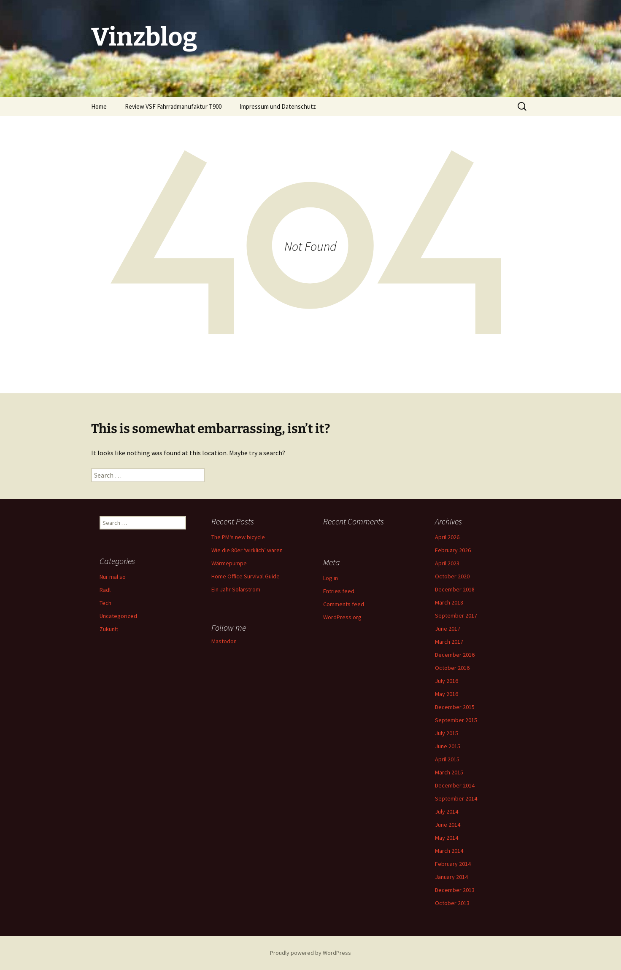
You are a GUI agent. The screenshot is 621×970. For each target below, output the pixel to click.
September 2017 (456, 615)
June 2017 (447, 628)
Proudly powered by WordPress (310, 953)
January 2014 (451, 877)
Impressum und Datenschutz (278, 106)
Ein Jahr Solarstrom (235, 589)
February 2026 (453, 550)
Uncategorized (118, 616)
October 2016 (452, 668)
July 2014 (446, 811)
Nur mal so (113, 576)
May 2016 (446, 694)
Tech (105, 603)
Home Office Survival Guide (245, 576)
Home (99, 106)
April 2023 (447, 563)
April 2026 (447, 537)
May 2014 (446, 837)
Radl (105, 590)
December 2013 (455, 890)
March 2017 (449, 641)
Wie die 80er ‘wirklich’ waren (247, 550)
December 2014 (455, 785)
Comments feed (343, 604)
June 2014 (447, 824)
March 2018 (449, 602)
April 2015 (447, 759)
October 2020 (452, 576)
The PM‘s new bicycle (238, 537)
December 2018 (455, 589)
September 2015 (456, 720)
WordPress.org (342, 617)
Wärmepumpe (229, 563)
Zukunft (109, 629)
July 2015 (446, 733)
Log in (330, 578)
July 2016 (446, 681)
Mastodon (224, 641)
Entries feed (338, 591)
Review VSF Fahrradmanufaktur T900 (173, 106)
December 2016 (455, 654)
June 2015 (447, 746)
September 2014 (456, 798)
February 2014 (453, 864)
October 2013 (452, 903)
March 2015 (449, 772)
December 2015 (455, 707)
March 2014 (449, 850)
